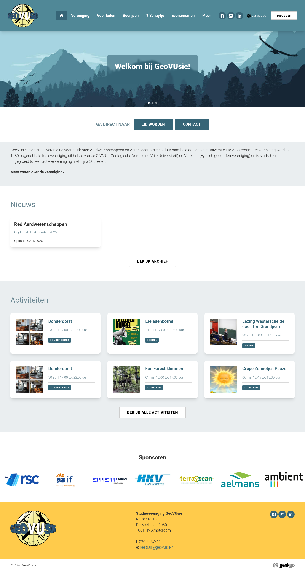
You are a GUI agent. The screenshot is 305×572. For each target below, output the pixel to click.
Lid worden (153, 124)
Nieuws (22, 204)
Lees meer (55, 233)
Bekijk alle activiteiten (152, 413)
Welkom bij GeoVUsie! (149, 103)
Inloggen (284, 15)
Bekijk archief (152, 262)
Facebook (222, 15)
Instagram (231, 15)
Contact (192, 124)
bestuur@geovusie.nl (157, 547)
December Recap (156, 103)
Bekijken (55, 334)
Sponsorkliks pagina (152, 103)
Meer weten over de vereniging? (37, 172)
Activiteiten (29, 300)
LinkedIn (239, 15)
